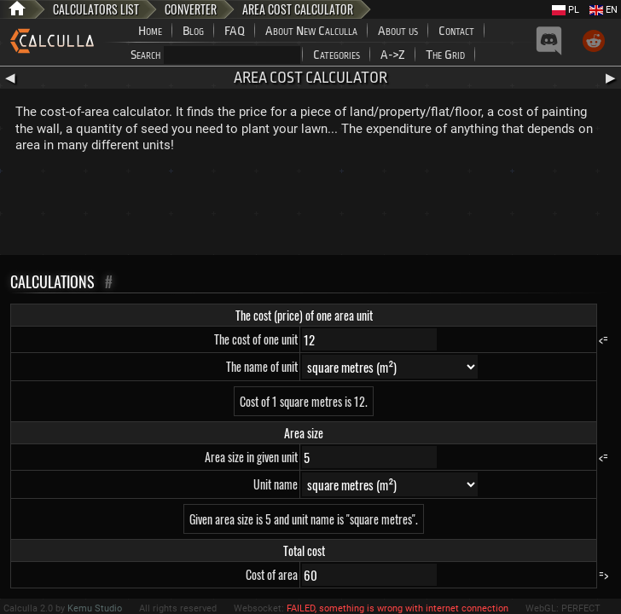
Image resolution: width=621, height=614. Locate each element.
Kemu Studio (94, 608)
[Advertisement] (310, 208)
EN (603, 9)
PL (565, 9)
